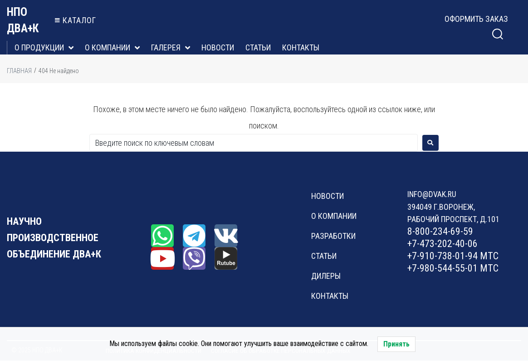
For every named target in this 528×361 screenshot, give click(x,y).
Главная (19, 70)
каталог (79, 20)
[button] (476, 19)
